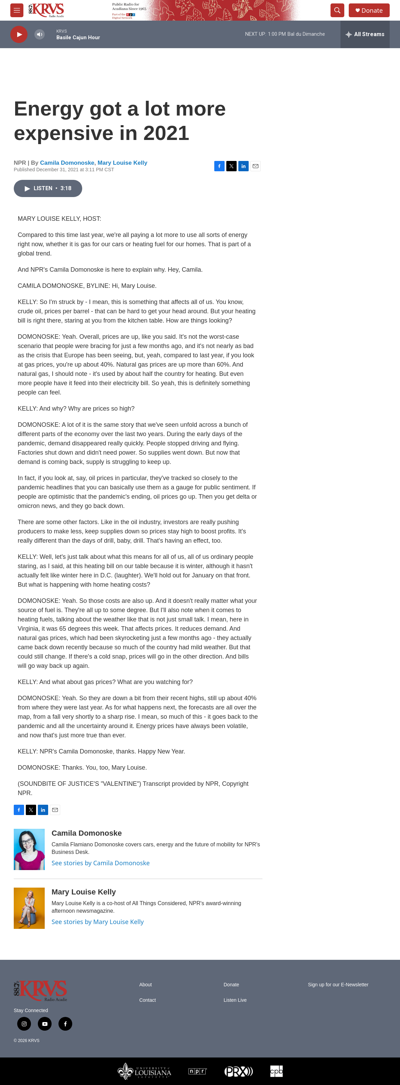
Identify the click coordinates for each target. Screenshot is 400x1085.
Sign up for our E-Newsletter (338, 984)
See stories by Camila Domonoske (101, 863)
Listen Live (235, 1000)
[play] (18, 35)
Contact (147, 1000)
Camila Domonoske (67, 163)
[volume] (39, 34)
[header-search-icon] (337, 10)
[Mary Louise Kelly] (29, 908)
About (145, 984)
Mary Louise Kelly (123, 163)
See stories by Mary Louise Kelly (98, 922)
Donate (372, 10)
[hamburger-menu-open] (16, 10)
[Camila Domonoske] (29, 849)
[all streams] (365, 34)
